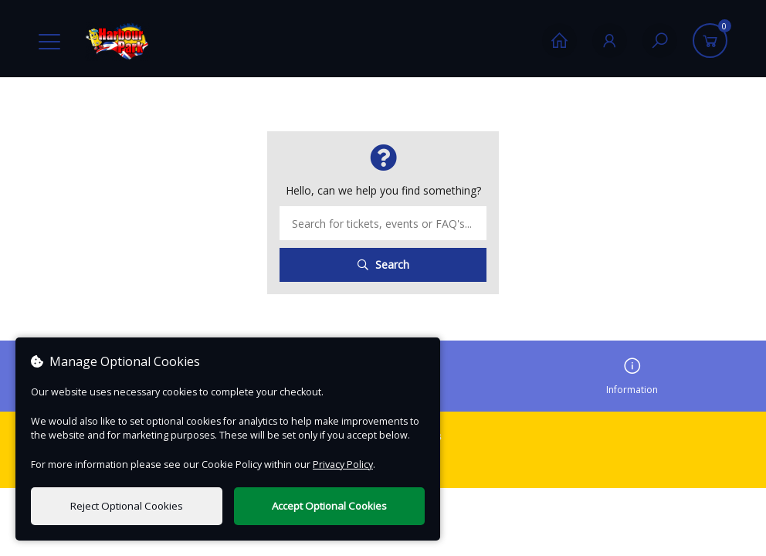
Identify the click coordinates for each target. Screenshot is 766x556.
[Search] (659, 40)
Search (383, 264)
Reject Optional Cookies (126, 506)
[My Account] (609, 40)
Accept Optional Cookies (329, 506)
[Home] (559, 40)
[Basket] (710, 40)
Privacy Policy (343, 464)
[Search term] (383, 223)
